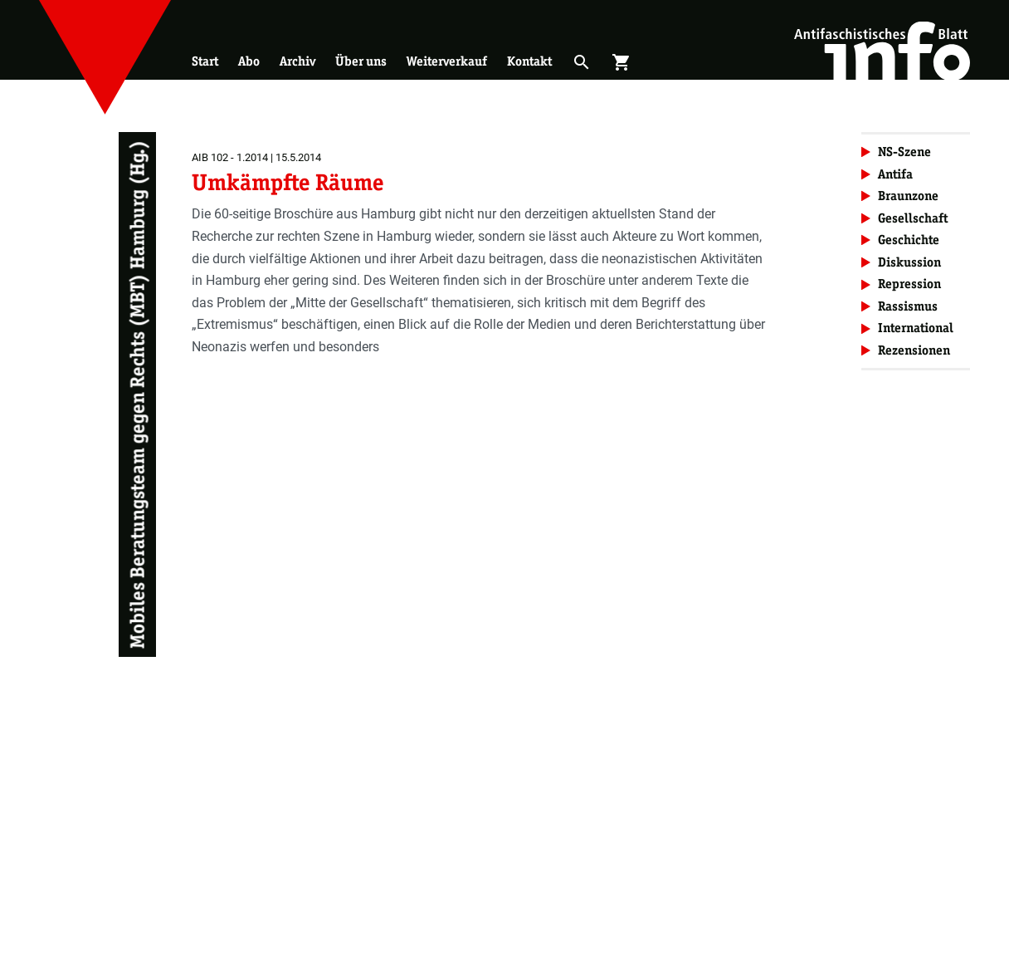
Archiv (297, 61)
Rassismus (908, 306)
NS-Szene (904, 151)
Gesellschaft (913, 218)
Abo (249, 61)
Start (205, 61)
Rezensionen (914, 350)
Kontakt (529, 61)
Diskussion (909, 262)
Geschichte (908, 239)
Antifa (895, 174)
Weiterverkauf (447, 61)
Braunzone (908, 195)
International (915, 328)
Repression (909, 283)
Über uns (361, 61)
